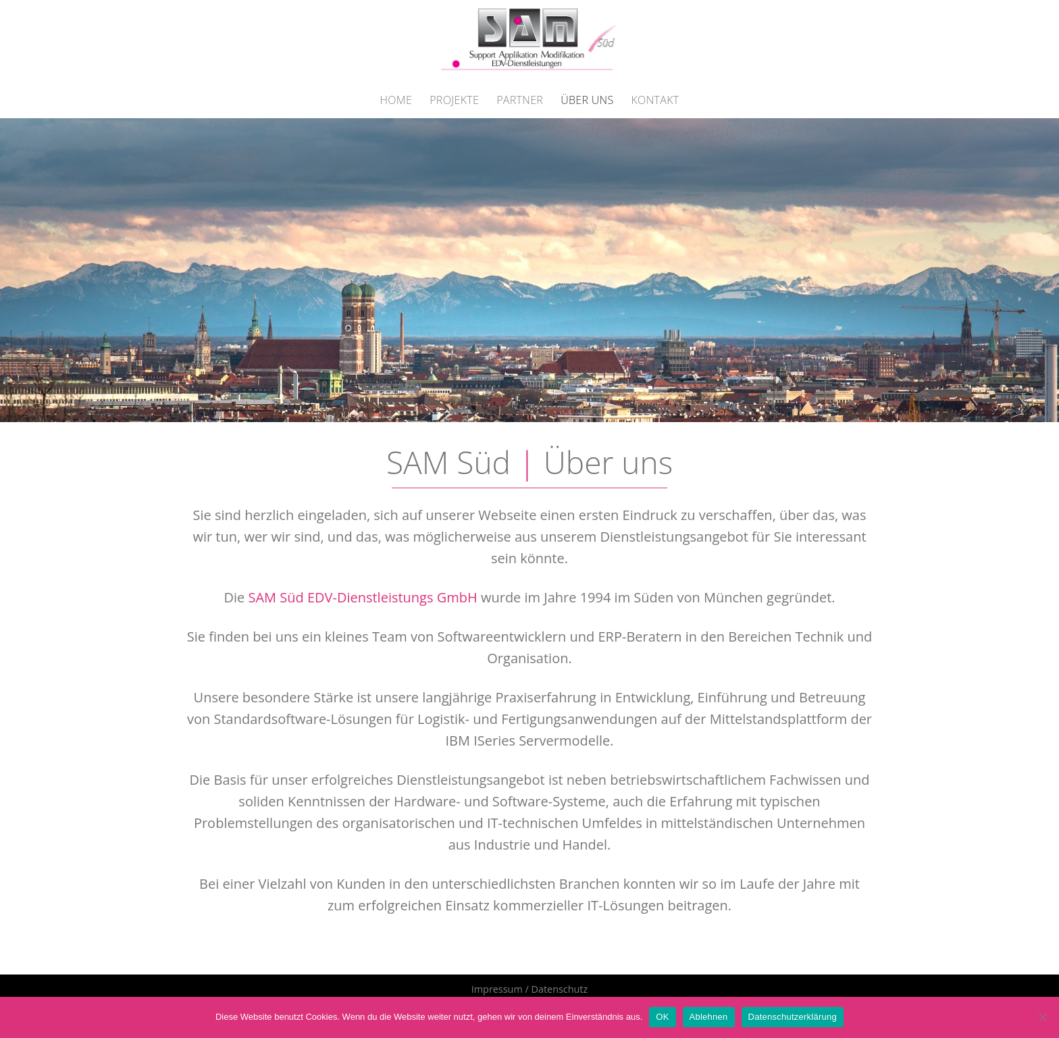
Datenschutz (559, 989)
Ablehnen (709, 1017)
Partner (519, 100)
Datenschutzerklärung (792, 1017)
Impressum (497, 989)
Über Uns (587, 100)
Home (396, 100)
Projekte (454, 100)
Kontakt (655, 100)
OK (662, 1017)
